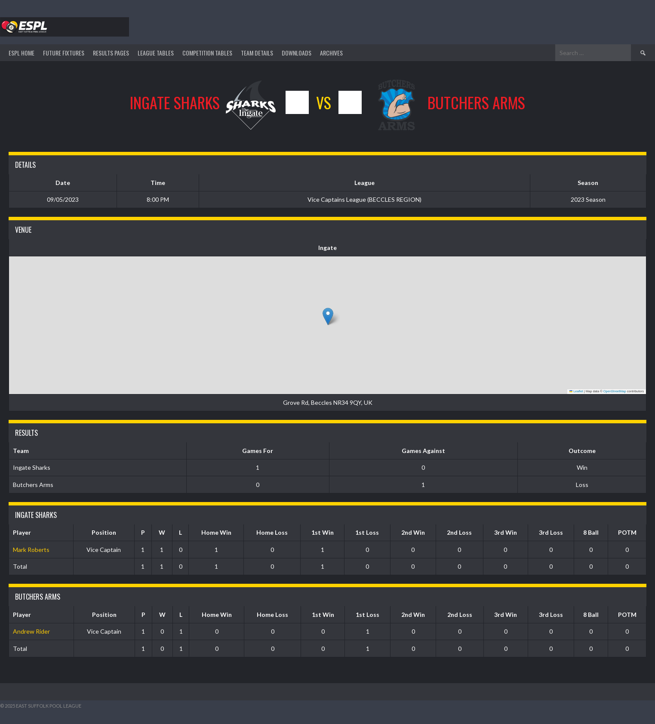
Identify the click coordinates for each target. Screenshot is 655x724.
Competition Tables (207, 52)
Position (104, 532)
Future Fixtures (63, 52)
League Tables (156, 52)
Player (22, 532)
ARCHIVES (331, 52)
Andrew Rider (31, 631)
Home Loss (272, 532)
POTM (627, 532)
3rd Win (505, 532)
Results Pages (111, 52)
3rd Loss (551, 532)
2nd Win (413, 532)
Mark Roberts (31, 549)
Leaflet (576, 391)
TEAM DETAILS (257, 52)
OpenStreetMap (614, 391)
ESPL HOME (21, 52)
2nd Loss (459, 532)
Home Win (216, 532)
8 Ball (591, 532)
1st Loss (367, 532)
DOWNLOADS (296, 52)
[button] (328, 316)
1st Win (322, 532)
